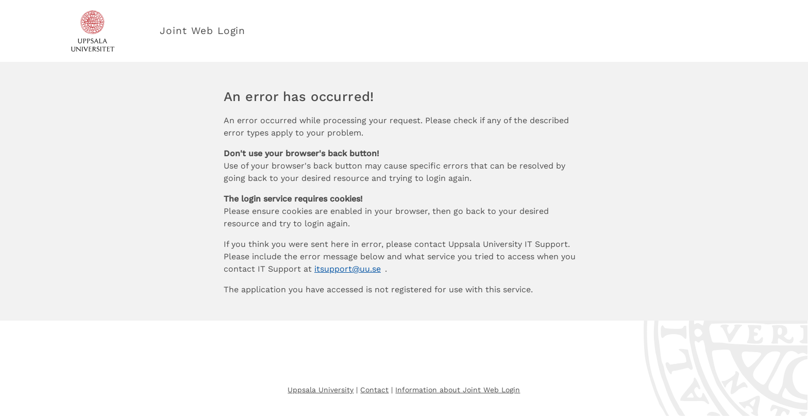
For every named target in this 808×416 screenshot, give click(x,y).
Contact (374, 390)
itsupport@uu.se (347, 269)
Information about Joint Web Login (457, 390)
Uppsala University (321, 390)
